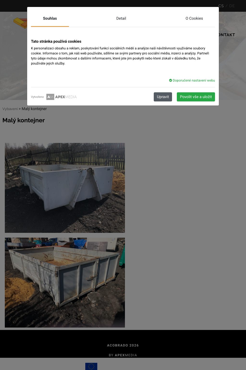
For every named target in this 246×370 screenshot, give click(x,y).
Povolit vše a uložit (196, 96)
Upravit (163, 96)
